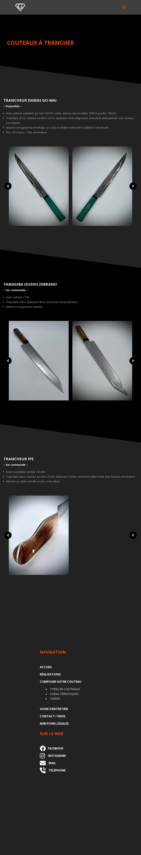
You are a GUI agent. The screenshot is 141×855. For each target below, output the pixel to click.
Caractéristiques (64, 694)
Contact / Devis (52, 716)
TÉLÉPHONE (56, 770)
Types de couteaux (65, 689)
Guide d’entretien (54, 709)
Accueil (46, 667)
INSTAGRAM (55, 756)
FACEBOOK (54, 748)
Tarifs (55, 699)
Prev (8, 186)
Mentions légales (54, 724)
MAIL (51, 763)
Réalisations (50, 674)
